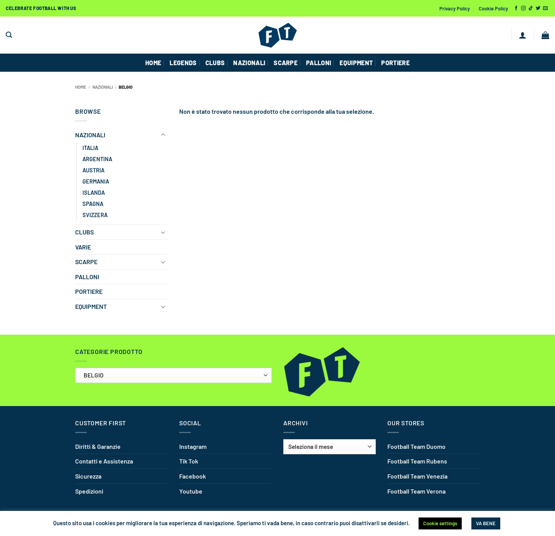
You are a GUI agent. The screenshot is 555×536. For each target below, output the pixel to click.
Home (80, 86)
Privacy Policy (454, 8)
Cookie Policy (493, 8)
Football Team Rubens (417, 461)
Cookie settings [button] (440, 523)
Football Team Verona (416, 491)
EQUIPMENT (356, 62)
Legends (183, 62)
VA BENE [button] (486, 523)
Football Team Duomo (416, 446)
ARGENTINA (97, 159)
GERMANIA (95, 181)
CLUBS (215, 62)
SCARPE (286, 62)
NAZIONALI (249, 62)
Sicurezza (88, 476)
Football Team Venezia (417, 476)
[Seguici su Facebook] (516, 8)
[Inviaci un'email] (545, 8)
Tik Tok (188, 461)
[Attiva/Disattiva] (163, 135)
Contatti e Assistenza (104, 461)
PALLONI (318, 62)
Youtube (190, 491)
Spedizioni (89, 491)
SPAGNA (92, 204)
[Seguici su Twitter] (538, 8)
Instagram (193, 446)
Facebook (192, 476)
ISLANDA (93, 192)
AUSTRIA (93, 170)
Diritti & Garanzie (98, 446)
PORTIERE (395, 62)
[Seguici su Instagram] (523, 8)
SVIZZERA (95, 215)
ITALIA (90, 148)
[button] (9, 34)
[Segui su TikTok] (530, 8)
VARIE (83, 247)
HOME (153, 62)
